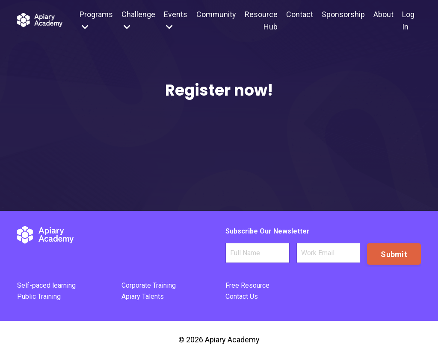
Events (175, 20)
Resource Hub (261, 20)
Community (216, 14)
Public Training (39, 296)
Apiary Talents (142, 296)
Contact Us (241, 296)
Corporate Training (148, 285)
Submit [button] (394, 254)
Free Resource (247, 285)
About (383, 14)
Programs (96, 20)
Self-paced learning (46, 285)
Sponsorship (343, 14)
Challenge (138, 20)
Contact (299, 14)
